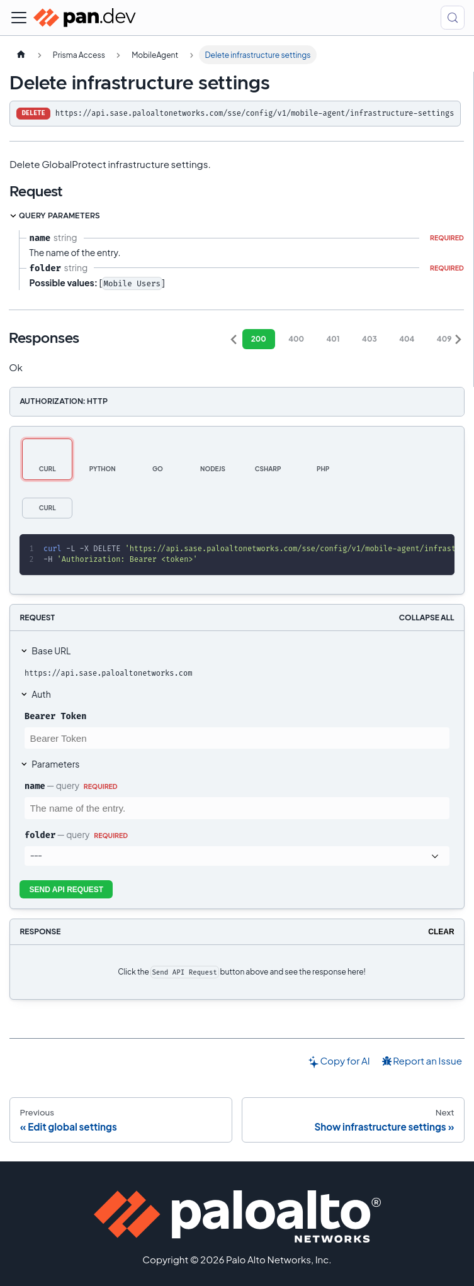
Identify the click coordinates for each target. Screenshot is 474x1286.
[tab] (47, 459)
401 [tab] (333, 339)
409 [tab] (444, 339)
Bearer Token (55, 716)
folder (40, 835)
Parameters (55, 763)
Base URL (51, 650)
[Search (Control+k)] (453, 18)
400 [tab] (296, 339)
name (35, 785)
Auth (40, 694)
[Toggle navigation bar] (18, 17)
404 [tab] (406, 339)
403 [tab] (369, 339)
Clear (441, 931)
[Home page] (20, 54)
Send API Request (67, 889)
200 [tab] (258, 339)
